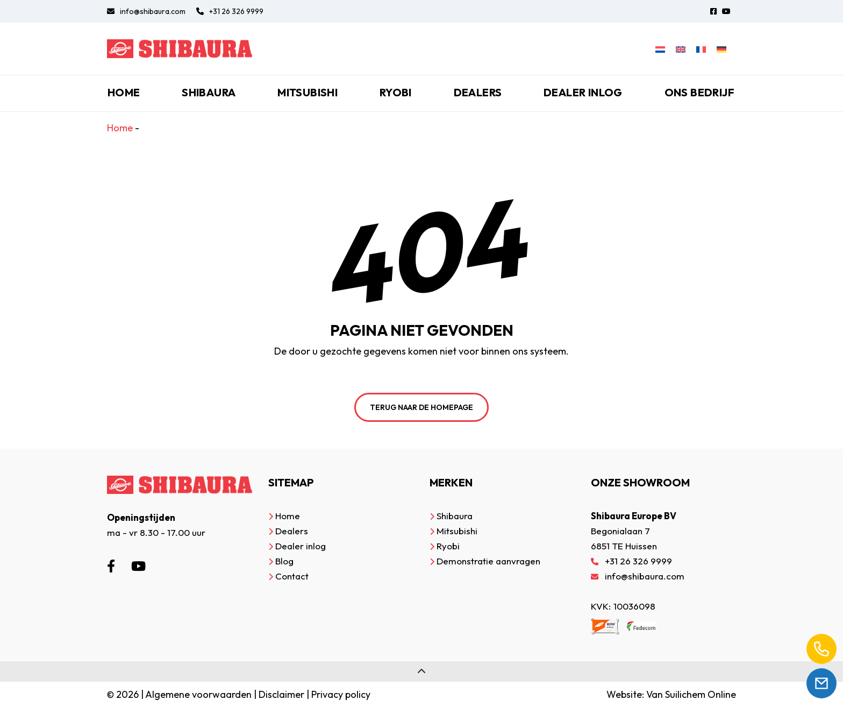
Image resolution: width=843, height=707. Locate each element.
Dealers (478, 92)
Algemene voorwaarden (198, 694)
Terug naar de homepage (421, 407)
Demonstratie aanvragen (488, 561)
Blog (284, 561)
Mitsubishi (307, 92)
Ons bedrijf (699, 92)
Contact (292, 576)
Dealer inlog (583, 92)
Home (124, 92)
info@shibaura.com (146, 11)
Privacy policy (340, 694)
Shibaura (208, 92)
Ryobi (396, 92)
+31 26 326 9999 (229, 11)
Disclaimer (281, 694)
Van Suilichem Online (691, 694)
